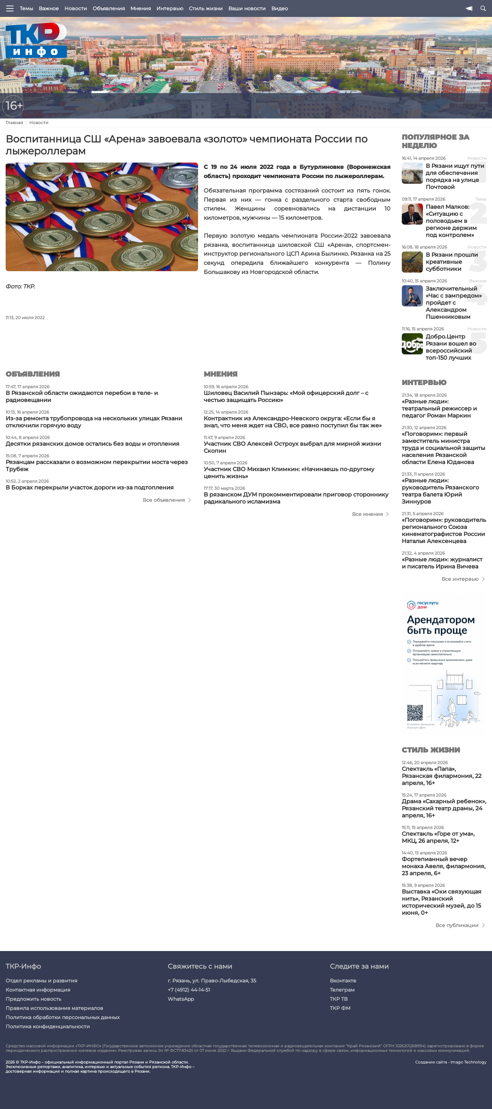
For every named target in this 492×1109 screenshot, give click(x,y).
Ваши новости (247, 8)
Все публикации (457, 925)
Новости (75, 8)
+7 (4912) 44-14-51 (189, 990)
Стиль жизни (206, 8)
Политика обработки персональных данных (62, 1017)
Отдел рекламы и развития (41, 980)
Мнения (140, 8)
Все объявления (164, 500)
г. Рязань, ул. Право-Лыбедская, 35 (212, 980)
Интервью (169, 8)
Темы (26, 8)
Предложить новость (33, 999)
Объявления (109, 8)
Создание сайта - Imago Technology (450, 1062)
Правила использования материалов (54, 1008)
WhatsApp (181, 999)
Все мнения (367, 514)
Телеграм (342, 990)
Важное (49, 8)
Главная (14, 122)
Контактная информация (38, 990)
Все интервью (460, 579)
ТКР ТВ (339, 999)
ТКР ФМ (340, 1008)
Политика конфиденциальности (48, 1026)
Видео (279, 8)
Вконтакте (343, 980)
